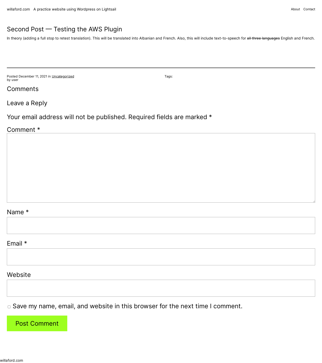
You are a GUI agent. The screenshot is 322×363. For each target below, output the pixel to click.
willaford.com (18, 9)
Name (18, 212)
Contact (309, 9)
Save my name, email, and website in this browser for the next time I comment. (128, 306)
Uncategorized (63, 76)
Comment (23, 129)
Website (19, 274)
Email (17, 243)
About (295, 9)
